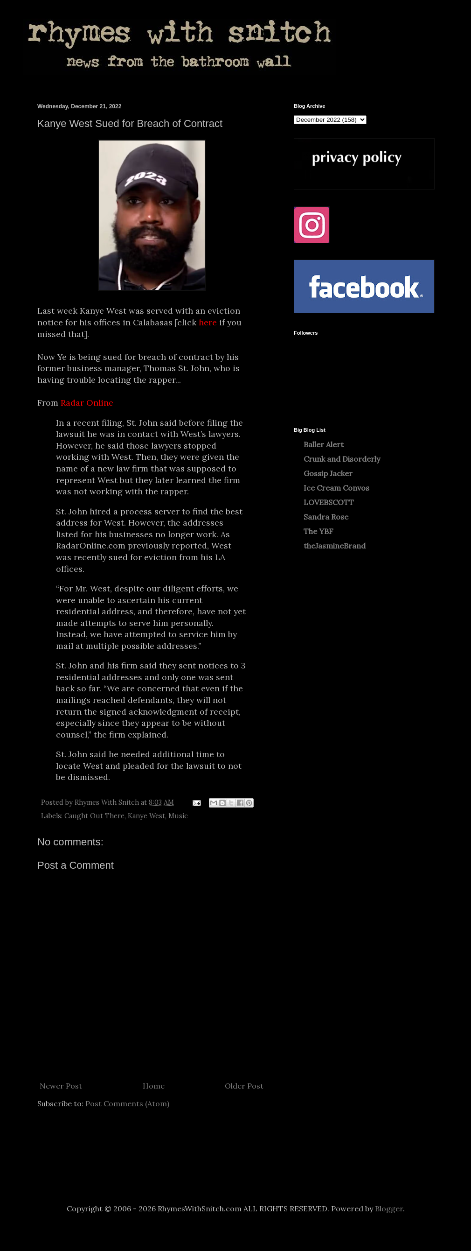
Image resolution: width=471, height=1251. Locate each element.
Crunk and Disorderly (342, 459)
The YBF (318, 531)
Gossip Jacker (328, 473)
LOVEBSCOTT (329, 502)
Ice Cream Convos (336, 487)
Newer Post (61, 1085)
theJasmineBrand (335, 545)
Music (178, 816)
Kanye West (146, 816)
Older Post (244, 1085)
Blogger (389, 1208)
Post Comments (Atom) (127, 1103)
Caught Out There (94, 816)
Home (154, 1085)
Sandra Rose (326, 516)
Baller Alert (324, 444)
